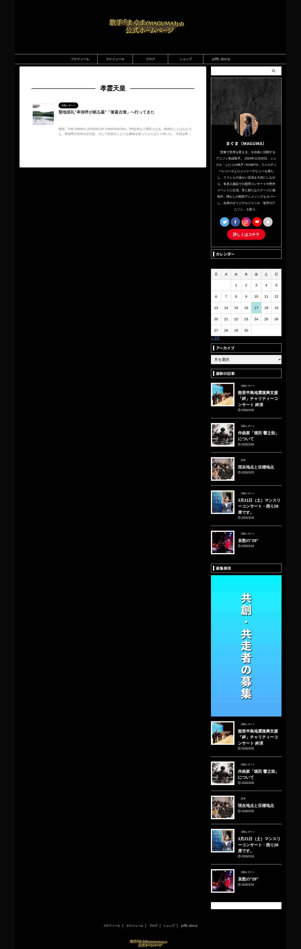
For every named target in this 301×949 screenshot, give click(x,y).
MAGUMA (86, 118)
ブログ (150, 59)
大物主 (107, 123)
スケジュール (115, 59)
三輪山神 (156, 118)
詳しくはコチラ (246, 234)
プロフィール (80, 59)
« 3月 (215, 338)
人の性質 (168, 118)
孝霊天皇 (118, 123)
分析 (66, 123)
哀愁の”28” (246, 529)
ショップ (186, 59)
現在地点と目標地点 (253, 463)
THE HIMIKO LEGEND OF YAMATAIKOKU (122, 118)
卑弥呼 (74, 123)
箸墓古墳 (146, 123)
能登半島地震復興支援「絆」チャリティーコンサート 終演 (259, 397)
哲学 (99, 123)
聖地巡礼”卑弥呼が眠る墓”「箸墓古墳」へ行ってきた (104, 112)
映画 (129, 123)
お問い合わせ (221, 59)
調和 (156, 123)
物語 (136, 123)
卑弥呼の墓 (87, 123)
